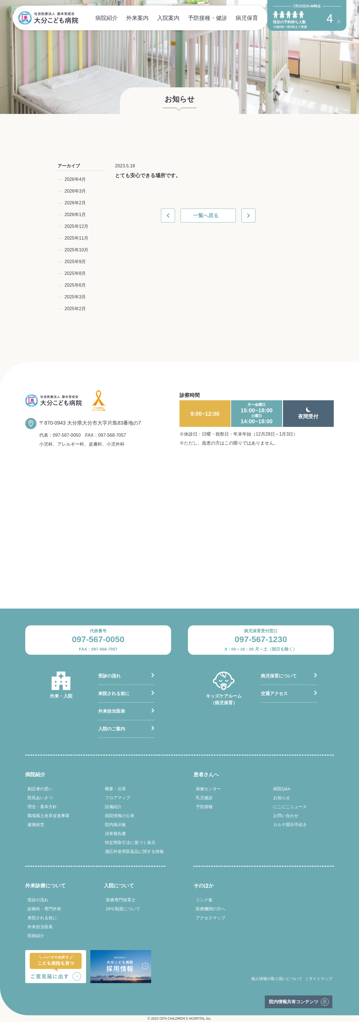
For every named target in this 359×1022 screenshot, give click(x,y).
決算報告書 (115, 833)
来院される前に (114, 693)
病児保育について (279, 675)
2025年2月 (75, 308)
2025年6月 (75, 285)
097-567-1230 (261, 639)
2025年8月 (75, 273)
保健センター (208, 788)
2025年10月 (76, 249)
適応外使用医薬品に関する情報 (134, 851)
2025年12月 (76, 226)
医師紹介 (35, 935)
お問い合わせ (285, 815)
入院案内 (168, 18)
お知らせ (281, 797)
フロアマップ (117, 797)
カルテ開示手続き (290, 824)
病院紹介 (106, 18)
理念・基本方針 (42, 806)
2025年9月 (75, 261)
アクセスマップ (210, 917)
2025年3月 (75, 296)
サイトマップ (320, 978)
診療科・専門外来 (44, 908)
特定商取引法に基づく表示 (130, 842)
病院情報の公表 (119, 815)
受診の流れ (109, 675)
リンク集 (204, 899)
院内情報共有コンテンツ (293, 1001)
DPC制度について (123, 908)
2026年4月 (75, 179)
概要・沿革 (115, 788)
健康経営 (35, 824)
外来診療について (45, 885)
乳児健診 (204, 797)
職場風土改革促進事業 (48, 815)
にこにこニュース (290, 806)
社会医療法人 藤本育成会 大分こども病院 (48, 18)
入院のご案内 (111, 728)
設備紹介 (113, 806)
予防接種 (204, 806)
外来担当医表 (111, 711)
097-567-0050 (67, 435)
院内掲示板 (115, 824)
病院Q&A (282, 788)
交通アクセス (274, 693)
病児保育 (247, 18)
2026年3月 (75, 191)
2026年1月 (75, 214)
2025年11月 (76, 238)
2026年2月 (75, 202)
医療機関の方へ (210, 908)
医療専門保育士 (120, 899)
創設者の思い (40, 788)
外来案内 (137, 18)
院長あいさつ (40, 797)
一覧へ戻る (205, 215)
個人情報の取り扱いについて (276, 978)
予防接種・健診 (207, 18)
